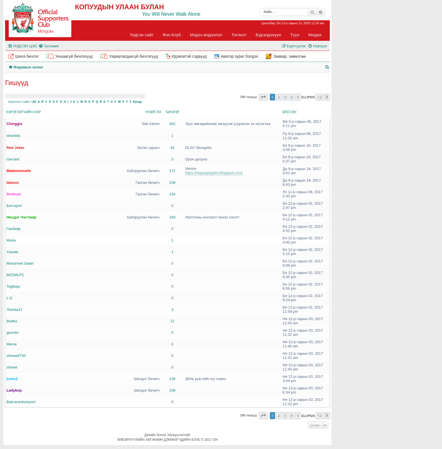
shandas (13, 135)
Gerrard (12, 159)
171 (172, 171)
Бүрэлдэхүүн (268, 34)
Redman (13, 194)
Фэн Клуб (172, 34)
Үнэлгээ (153, 112)
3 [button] (285, 97)
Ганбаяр (13, 229)
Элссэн (289, 112)
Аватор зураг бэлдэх (239, 56)
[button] (263, 97)
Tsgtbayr (13, 286)
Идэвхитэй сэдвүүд (189, 56)
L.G (9, 298)
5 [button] (298, 97)
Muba (11, 240)
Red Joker (15, 148)
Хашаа (12, 252)
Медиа (314, 34)
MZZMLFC (15, 275)
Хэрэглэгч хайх (18, 101)
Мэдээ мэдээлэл (206, 34)
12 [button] (319, 97)
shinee (11, 367)
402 (172, 124)
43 (172, 148)
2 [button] (279, 97)
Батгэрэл (14, 206)
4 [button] (291, 97)
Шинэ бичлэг (27, 56)
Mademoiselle (18, 171)
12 (172, 321)
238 (172, 182)
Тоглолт (239, 34)
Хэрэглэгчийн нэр (23, 112)
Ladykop (14, 390)
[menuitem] (49, 46)
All (34, 101)
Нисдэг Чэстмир (21, 217)
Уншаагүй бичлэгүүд (73, 56)
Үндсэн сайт (142, 34)
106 (172, 390)
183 (172, 217)
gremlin (12, 332)
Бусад (137, 101)
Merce (11, 344)
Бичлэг (173, 112)
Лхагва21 (14, 309)
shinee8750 (16, 356)
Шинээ (12, 182)
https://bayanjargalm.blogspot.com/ (214, 173)
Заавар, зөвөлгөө (289, 56)
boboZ (12, 379)
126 (172, 379)
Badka (11, 321)
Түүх (294, 34)
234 (172, 194)
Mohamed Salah (20, 263)
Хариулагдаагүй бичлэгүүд (133, 56)
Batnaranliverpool (21, 402)
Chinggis (14, 124)
